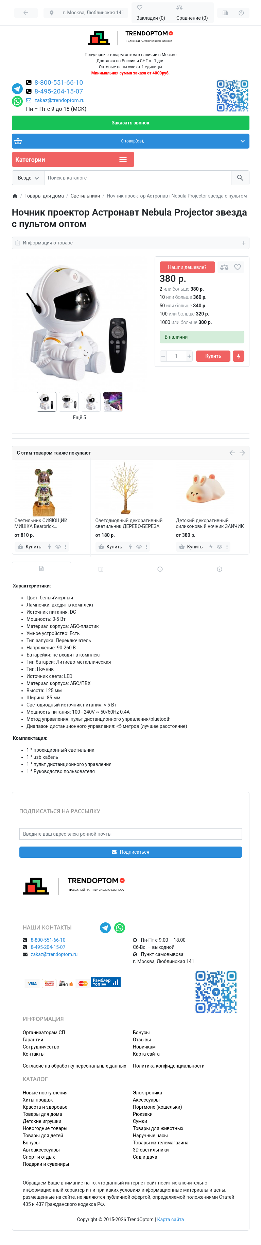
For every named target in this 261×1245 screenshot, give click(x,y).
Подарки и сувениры (46, 1164)
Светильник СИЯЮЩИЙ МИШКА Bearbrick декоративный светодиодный (48, 523)
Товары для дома (42, 1114)
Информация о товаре (131, 243)
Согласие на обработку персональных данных (74, 1066)
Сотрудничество (41, 1047)
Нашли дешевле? (187, 267)
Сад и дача (145, 1157)
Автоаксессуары (41, 1150)
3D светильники (151, 1150)
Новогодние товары (45, 1128)
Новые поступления (45, 1092)
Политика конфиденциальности (169, 1066)
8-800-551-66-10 (59, 83)
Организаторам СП (44, 1032)
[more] (65, 547)
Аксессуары (146, 1100)
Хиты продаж (38, 1100)
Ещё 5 (79, 417)
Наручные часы (150, 1135)
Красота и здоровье (45, 1107)
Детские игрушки (42, 1121)
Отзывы (142, 1039)
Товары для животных (158, 1128)
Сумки (140, 1121)
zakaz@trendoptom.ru (55, 100)
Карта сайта (146, 1054)
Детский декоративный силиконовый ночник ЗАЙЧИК (210, 523)
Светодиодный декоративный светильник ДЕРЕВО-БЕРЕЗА (129, 523)
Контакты (34, 1054)
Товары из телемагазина (161, 1142)
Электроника (147, 1092)
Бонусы (141, 1032)
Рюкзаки (143, 1114)
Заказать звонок (130, 122)
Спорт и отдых (39, 1157)
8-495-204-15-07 (59, 91)
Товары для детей (43, 1135)
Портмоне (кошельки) (157, 1107)
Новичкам (144, 1047)
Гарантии (33, 1039)
